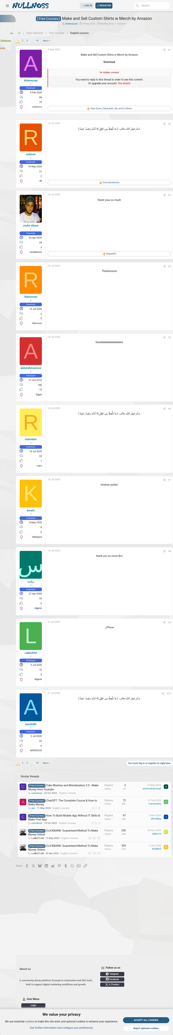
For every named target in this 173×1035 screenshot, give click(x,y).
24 (90, 867)
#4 (165, 266)
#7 (165, 480)
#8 (165, 551)
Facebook (60, 1000)
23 (90, 863)
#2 (165, 123)
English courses (63, 845)
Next (72, 40)
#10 (165, 693)
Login (122, 994)
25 (90, 870)
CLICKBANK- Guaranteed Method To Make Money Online (73, 856)
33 (90, 892)
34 (90, 895)
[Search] (141, 5)
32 (90, 889)
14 (64, 40)
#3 (165, 195)
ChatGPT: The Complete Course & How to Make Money (75, 811)
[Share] (160, 50)
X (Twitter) (60, 1005)
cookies (29, 1021)
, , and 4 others (122, 108)
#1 (165, 49)
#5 (165, 337)
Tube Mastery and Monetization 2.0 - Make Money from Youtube (75, 789)
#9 (165, 622)
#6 (165, 408)
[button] (7, 6)
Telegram (60, 994)
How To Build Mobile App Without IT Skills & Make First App (73, 834)
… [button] (58, 40)
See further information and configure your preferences (61, 1027)
